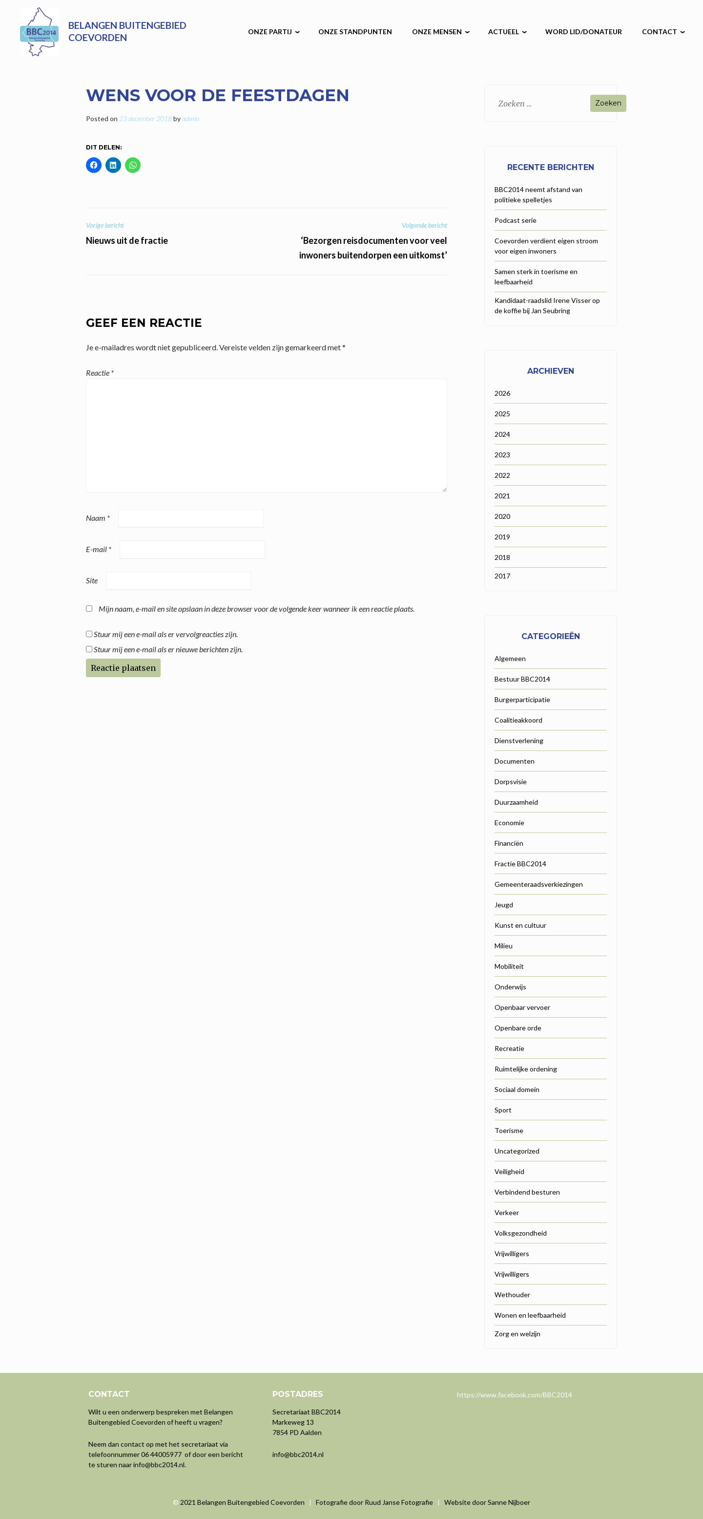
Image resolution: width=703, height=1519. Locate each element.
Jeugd (504, 904)
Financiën (509, 843)
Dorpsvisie (511, 781)
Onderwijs (510, 987)
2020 (502, 516)
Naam (98, 517)
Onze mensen (437, 31)
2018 (502, 557)
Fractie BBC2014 (520, 863)
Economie (509, 822)
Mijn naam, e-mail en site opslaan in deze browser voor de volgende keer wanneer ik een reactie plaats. (256, 608)
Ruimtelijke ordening (526, 1069)
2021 (502, 496)
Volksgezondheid (521, 1233)
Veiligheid (509, 1171)
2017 (502, 576)
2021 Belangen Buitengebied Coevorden (243, 1502)
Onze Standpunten (355, 31)
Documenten (515, 761)
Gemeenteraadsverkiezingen (539, 884)
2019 (502, 537)
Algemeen (510, 658)
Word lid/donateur (583, 31)
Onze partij (270, 31)
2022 (502, 475)
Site (92, 580)
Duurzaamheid (516, 802)
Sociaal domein (517, 1089)
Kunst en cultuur (520, 925)
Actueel (503, 31)
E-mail (98, 549)
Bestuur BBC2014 (522, 679)
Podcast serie (516, 220)
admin (190, 118)
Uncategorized (517, 1151)
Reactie (100, 372)
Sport (503, 1110)
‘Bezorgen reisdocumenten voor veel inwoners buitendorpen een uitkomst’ (359, 240)
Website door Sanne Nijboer (487, 1502)
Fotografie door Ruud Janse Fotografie (374, 1502)
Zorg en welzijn (517, 1333)
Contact (659, 31)
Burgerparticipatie (522, 699)
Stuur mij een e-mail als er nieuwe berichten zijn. (168, 649)
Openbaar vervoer (522, 1007)
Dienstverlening (519, 740)
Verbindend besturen (527, 1192)
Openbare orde (518, 1028)
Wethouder (512, 1294)
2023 (502, 454)
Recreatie (509, 1048)
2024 (502, 434)
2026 (502, 393)
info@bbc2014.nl (159, 1464)
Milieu (504, 945)
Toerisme (509, 1130)
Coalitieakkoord (518, 720)
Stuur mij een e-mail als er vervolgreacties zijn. (166, 634)
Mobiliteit (509, 966)
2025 (502, 413)
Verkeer (507, 1212)
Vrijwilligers (512, 1253)
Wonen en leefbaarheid (530, 1315)
